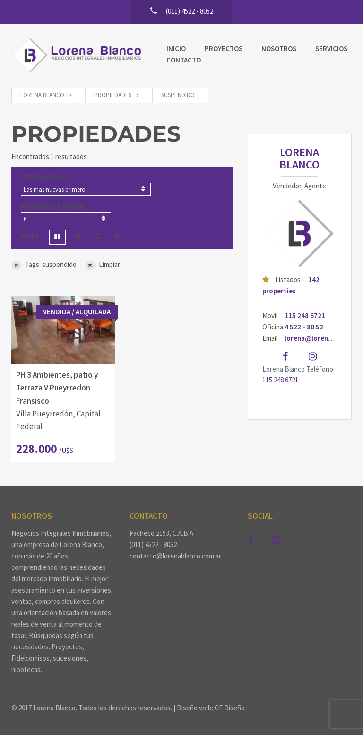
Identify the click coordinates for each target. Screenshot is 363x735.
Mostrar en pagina (53, 206)
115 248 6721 (305, 315)
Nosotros (278, 48)
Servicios (331, 48)
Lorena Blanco (299, 158)
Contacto (183, 59)
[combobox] (86, 189)
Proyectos (223, 48)
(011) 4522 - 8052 (153, 544)
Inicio (176, 48)
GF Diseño (230, 707)
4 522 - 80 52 (304, 326)
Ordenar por (43, 176)
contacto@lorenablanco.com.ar (175, 555)
